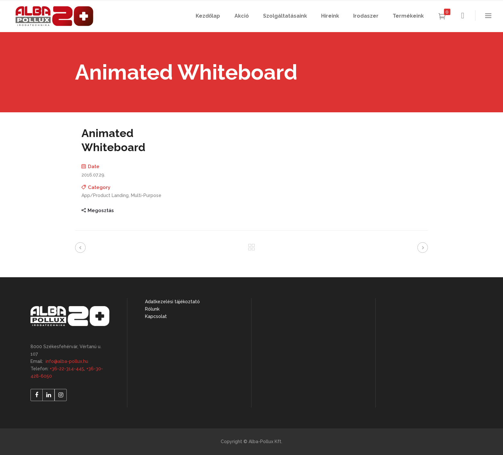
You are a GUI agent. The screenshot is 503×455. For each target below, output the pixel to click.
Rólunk (152, 309)
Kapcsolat (156, 316)
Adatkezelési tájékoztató (172, 301)
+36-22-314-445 (67, 368)
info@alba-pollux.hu (67, 361)
